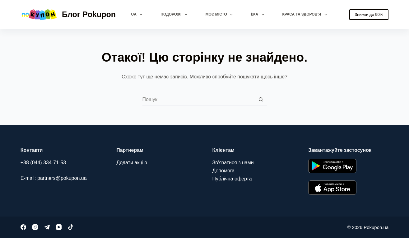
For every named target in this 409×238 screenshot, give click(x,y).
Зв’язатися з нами (233, 162)
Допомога (223, 170)
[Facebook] (23, 227)
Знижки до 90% (369, 14)
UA (138, 14)
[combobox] (198, 99)
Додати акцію (131, 162)
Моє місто (220, 14)
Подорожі (174, 14)
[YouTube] (59, 227)
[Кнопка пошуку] (261, 99)
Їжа (258, 14)
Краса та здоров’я (305, 14)
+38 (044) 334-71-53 (43, 162)
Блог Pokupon (89, 14)
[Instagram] (35, 227)
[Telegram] (47, 227)
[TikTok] (70, 227)
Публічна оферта (232, 178)
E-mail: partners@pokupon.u (52, 178)
